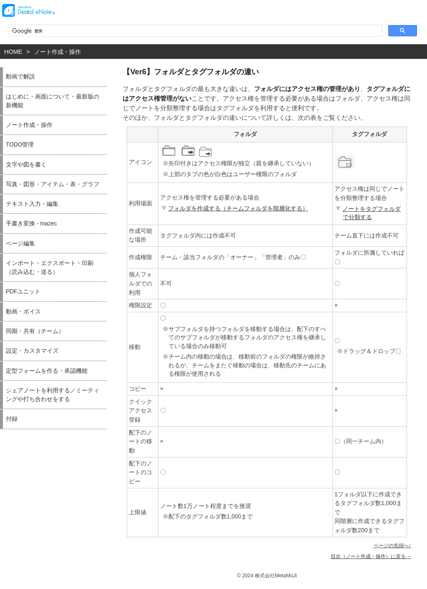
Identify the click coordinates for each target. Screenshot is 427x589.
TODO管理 (20, 145)
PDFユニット (23, 291)
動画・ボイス (23, 311)
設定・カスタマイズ (32, 351)
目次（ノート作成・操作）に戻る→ (371, 556)
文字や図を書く (26, 165)
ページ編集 (20, 243)
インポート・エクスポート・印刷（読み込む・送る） (49, 267)
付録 (12, 419)
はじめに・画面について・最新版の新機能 (52, 101)
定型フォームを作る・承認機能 (47, 371)
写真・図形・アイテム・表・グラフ (52, 184)
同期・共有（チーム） (35, 331)
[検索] (194, 31)
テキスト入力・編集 (32, 204)
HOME (13, 51)
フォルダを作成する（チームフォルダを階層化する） (234, 208)
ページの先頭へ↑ (392, 546)
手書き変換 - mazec (31, 223)
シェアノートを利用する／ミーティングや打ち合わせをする (52, 394)
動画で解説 (20, 76)
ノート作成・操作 (57, 51)
